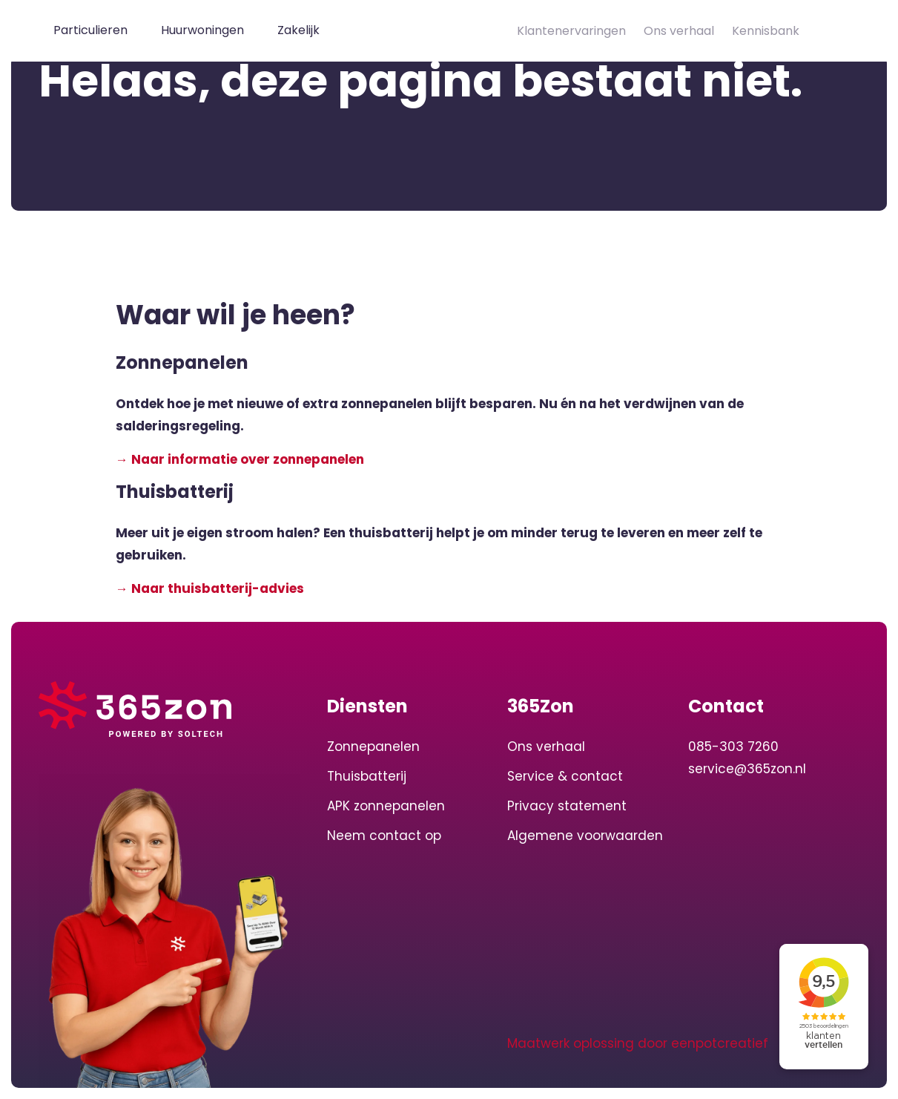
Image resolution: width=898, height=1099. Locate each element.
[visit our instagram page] (371, 1043)
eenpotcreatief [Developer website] (719, 1043)
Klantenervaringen (571, 30)
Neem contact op (384, 835)
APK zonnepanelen (386, 806)
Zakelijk (298, 30)
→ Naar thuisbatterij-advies (210, 588)
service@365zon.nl (747, 769)
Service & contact (565, 776)
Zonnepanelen (373, 746)
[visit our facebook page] (397, 1043)
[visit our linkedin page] (342, 1043)
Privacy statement (567, 806)
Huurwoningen (202, 30)
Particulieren (90, 30)
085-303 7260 (733, 746)
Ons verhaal (679, 30)
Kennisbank (765, 30)
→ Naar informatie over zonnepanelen (240, 459)
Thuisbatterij (366, 776)
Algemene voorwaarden (585, 835)
